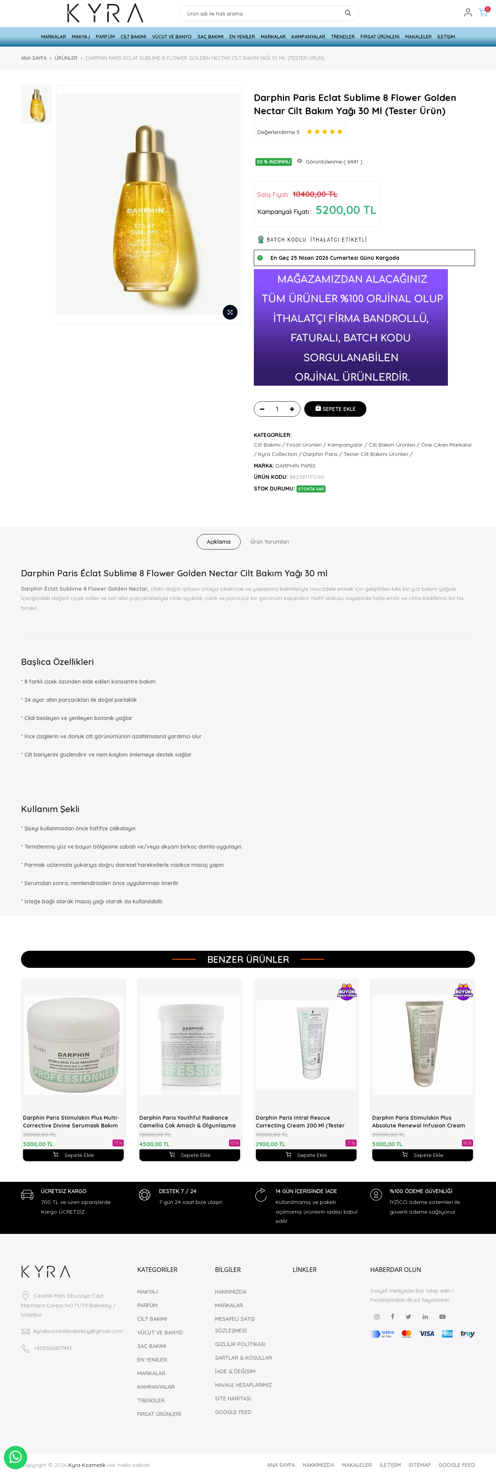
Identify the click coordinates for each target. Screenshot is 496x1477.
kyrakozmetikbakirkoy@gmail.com (78, 1322)
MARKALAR (53, 37)
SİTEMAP (420, 1464)
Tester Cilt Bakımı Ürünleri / (378, 454)
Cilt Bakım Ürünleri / (394, 444)
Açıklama (219, 541)
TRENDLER (343, 37)
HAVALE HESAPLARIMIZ (243, 1384)
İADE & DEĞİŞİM (235, 1371)
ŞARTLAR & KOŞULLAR (243, 1357)
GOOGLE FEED (233, 1412)
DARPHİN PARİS (296, 465)
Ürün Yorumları (270, 541)
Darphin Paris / (322, 454)
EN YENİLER (242, 37)
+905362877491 (53, 1338)
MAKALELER (418, 37)
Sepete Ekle (73, 1155)
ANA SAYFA (34, 58)
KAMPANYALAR (308, 37)
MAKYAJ (81, 37)
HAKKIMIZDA (230, 1291)
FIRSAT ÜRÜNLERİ (380, 37)
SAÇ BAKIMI (211, 37)
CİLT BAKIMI (133, 37)
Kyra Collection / (280, 454)
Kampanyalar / (347, 444)
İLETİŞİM (446, 37)
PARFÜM (105, 37)
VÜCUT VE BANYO (172, 37)
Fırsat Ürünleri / (306, 444)
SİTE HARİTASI (233, 1398)
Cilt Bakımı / (269, 444)
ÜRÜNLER (66, 58)
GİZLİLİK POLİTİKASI (240, 1344)
